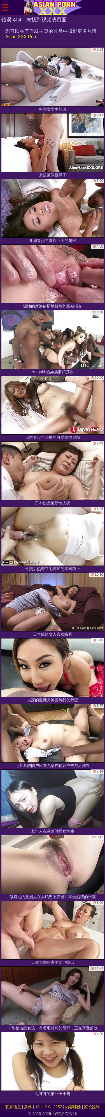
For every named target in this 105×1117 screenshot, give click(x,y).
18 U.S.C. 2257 (48, 1107)
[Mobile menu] (5, 7)
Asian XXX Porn (21, 36)
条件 (28, 1107)
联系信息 (13, 1107)
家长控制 (92, 1107)
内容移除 (73, 1107)
